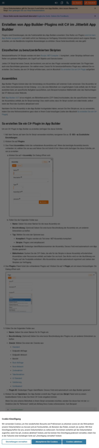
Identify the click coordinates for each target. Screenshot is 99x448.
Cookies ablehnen (74, 442)
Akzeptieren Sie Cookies (47, 442)
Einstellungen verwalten (16, 442)
